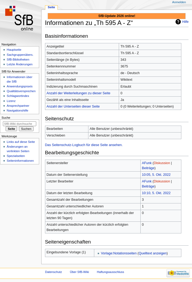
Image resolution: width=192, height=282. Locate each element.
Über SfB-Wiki (79, 272)
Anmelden (179, 2)
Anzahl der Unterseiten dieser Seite (73, 106)
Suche (6, 117)
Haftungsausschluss (110, 272)
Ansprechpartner (18, 105)
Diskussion (162, 163)
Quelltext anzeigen (153, 253)
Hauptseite (14, 49)
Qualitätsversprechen (21, 91)
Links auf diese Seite (21, 141)
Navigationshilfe (17, 110)
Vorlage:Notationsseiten (119, 253)
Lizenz (11, 100)
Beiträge (148, 168)
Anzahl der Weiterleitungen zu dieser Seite (79, 93)
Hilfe (185, 22)
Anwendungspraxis (19, 86)
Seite (51, 7)
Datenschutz (53, 272)
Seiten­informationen (20, 160)
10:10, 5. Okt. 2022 (156, 193)
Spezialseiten (16, 155)
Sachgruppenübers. (20, 54)
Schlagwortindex (18, 95)
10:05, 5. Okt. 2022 (156, 175)
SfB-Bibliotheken (18, 59)
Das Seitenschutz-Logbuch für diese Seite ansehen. (84, 145)
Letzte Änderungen (19, 64)
